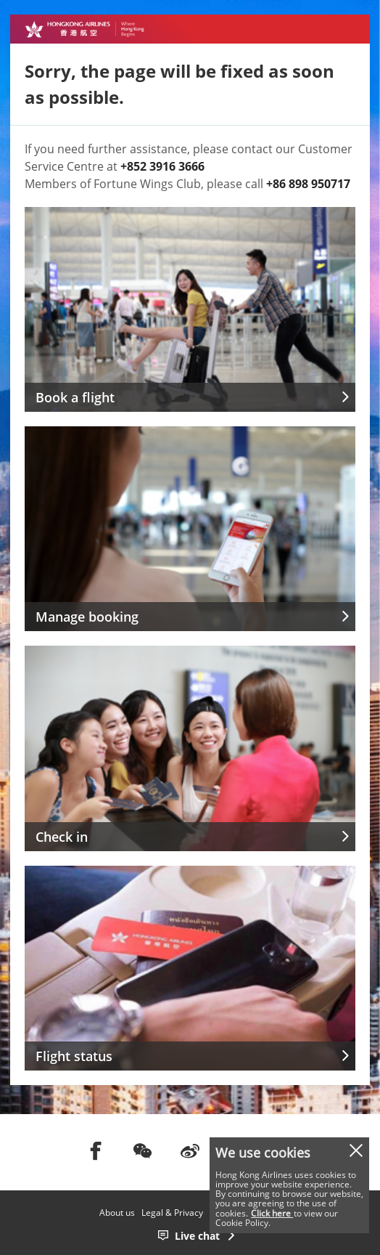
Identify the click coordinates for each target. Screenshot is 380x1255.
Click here (272, 1213)
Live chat (197, 1236)
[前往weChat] (142, 1150)
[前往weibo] (190, 1150)
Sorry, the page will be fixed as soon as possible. (179, 84)
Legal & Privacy (172, 1212)
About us (117, 1212)
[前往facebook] (95, 1150)
